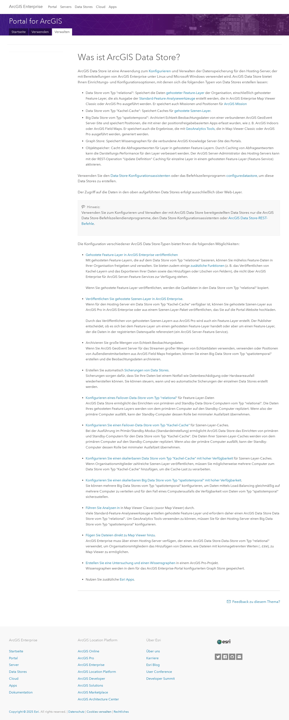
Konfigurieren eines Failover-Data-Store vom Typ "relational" (131, 398)
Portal (52, 7)
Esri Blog (153, 665)
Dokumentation (21, 692)
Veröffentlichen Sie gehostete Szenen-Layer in (134, 299)
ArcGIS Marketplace (93, 692)
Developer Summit (160, 679)
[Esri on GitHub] (232, 657)
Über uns (153, 651)
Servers (65, 7)
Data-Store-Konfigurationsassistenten (140, 175)
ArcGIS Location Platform (97, 672)
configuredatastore (241, 175)
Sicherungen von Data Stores (146, 370)
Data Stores (84, 7)
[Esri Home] (223, 642)
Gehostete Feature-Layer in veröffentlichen (132, 255)
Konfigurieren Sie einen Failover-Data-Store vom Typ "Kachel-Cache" (138, 425)
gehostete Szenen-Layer (192, 111)
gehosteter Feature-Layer (185, 93)
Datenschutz (76, 711)
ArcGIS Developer (91, 679)
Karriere (152, 658)
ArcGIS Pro (86, 658)
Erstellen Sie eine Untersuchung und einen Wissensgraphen (130, 563)
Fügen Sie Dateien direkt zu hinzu (120, 535)
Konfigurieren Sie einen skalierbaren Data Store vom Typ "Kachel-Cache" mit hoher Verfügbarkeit (159, 458)
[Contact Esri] (239, 657)
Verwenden (40, 32)
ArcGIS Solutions (90, 685)
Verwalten (62, 32)
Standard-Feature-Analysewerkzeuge (167, 98)
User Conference (159, 672)
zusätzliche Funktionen (207, 266)
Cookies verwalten (99, 711)
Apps (113, 7)
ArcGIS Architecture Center (98, 699)
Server (14, 665)
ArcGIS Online (88, 651)
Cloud (100, 7)
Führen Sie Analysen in (103, 508)
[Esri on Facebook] (225, 657)
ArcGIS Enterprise (26, 6)
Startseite (18, 32)
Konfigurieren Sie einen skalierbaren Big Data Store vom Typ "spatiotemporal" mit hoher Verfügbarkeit (163, 480)
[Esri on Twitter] (218, 657)
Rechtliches (121, 711)
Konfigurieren (160, 71)
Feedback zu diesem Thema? (256, 602)
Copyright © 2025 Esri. (24, 711)
